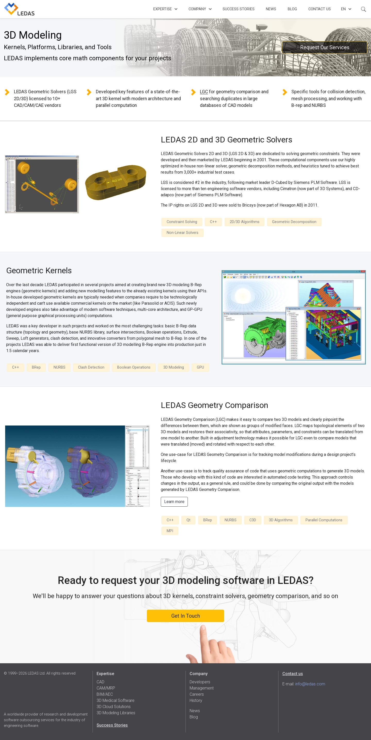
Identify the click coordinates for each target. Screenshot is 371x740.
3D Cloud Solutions (114, 706)
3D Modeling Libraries (116, 712)
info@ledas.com (310, 684)
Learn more (174, 501)
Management (202, 688)
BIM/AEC (105, 694)
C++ (213, 222)
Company (197, 9)
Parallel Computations (324, 520)
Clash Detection (91, 367)
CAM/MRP (106, 688)
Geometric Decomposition (294, 222)
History (196, 700)
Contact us (292, 673)
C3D (252, 520)
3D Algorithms (281, 520)
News (271, 9)
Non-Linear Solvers (182, 233)
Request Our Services (324, 47)
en (343, 9)
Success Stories (239, 9)
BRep (36, 367)
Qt (188, 520)
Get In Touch (185, 616)
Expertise (162, 9)
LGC (204, 91)
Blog (292, 9)
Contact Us (319, 9)
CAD (100, 681)
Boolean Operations (133, 367)
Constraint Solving (182, 222)
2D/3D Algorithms (244, 222)
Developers (200, 681)
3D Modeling (173, 367)
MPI (170, 531)
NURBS (59, 367)
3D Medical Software (115, 700)
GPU (200, 367)
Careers (197, 694)
